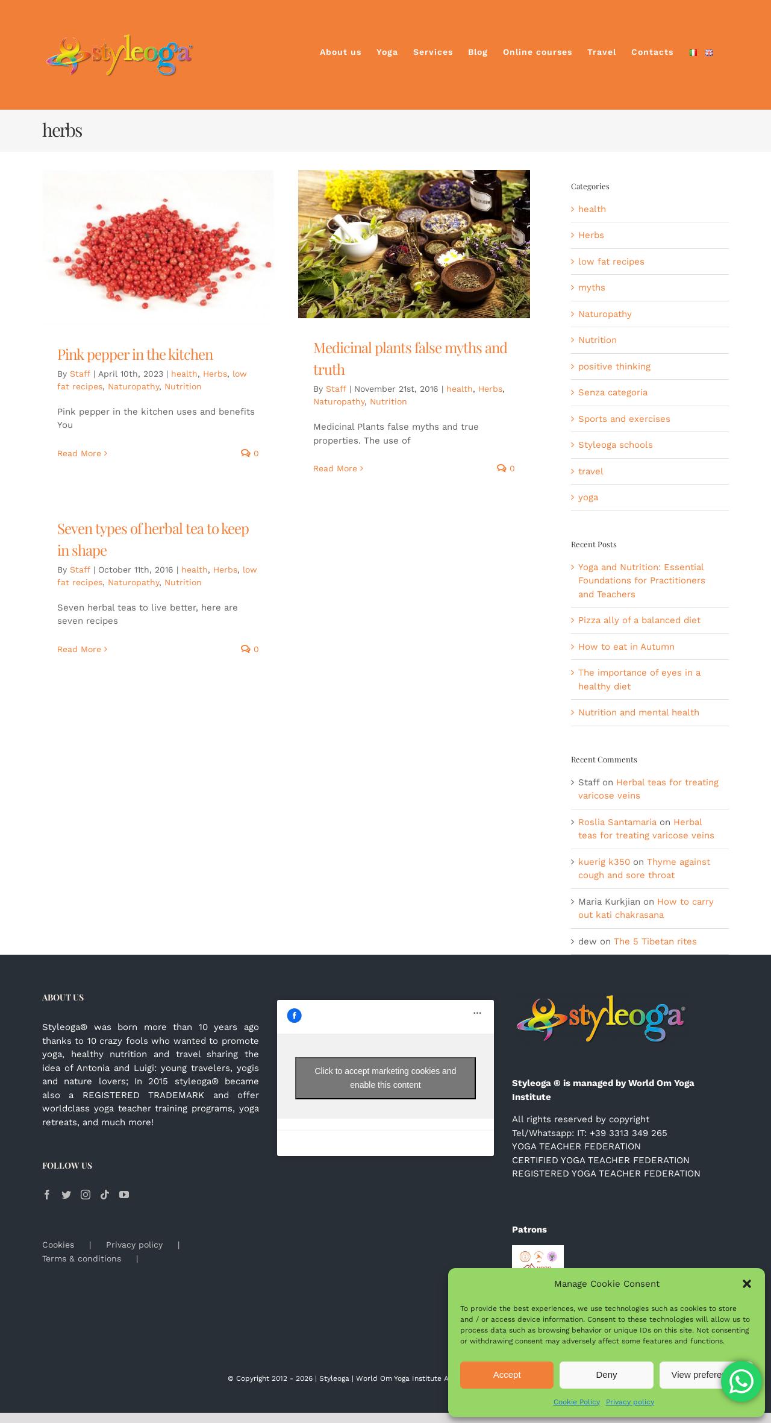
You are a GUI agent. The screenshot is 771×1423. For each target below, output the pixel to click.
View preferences (706, 1374)
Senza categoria (613, 392)
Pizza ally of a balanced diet (639, 620)
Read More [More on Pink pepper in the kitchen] (79, 453)
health (184, 374)
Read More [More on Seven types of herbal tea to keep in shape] (79, 649)
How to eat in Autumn (626, 646)
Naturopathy (133, 386)
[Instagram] (85, 1194)
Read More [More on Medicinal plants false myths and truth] (335, 468)
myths (591, 287)
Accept (507, 1374)
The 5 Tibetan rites (655, 941)
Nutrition (183, 386)
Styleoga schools (615, 444)
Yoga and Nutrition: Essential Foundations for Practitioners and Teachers (641, 581)
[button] (747, 1284)
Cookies (58, 1244)
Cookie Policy (577, 1402)
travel (591, 471)
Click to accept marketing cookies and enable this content (385, 1078)
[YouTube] (124, 1194)
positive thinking (614, 366)
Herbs (215, 374)
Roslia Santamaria (617, 822)
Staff (80, 374)
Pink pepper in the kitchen (135, 353)
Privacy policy (630, 1402)
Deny (606, 1374)
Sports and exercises (624, 418)
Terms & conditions (81, 1258)
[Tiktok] (105, 1194)
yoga (588, 497)
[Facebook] (47, 1194)
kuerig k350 (604, 861)
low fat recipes (611, 261)
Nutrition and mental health (638, 712)
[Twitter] (66, 1194)
